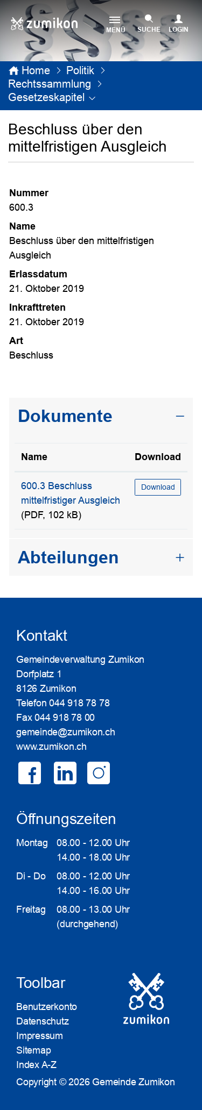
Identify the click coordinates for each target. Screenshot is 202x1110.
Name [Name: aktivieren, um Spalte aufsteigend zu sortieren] (34, 457)
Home (36, 70)
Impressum (39, 1035)
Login (179, 29)
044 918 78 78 (79, 703)
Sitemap (33, 1050)
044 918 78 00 (64, 717)
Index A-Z (36, 1064)
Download (158, 487)
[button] (80, 70)
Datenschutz (42, 1021)
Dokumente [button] (65, 416)
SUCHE (149, 29)
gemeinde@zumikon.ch (65, 732)
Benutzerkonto (46, 1006)
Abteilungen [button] (68, 557)
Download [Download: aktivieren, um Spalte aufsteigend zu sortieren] (158, 457)
